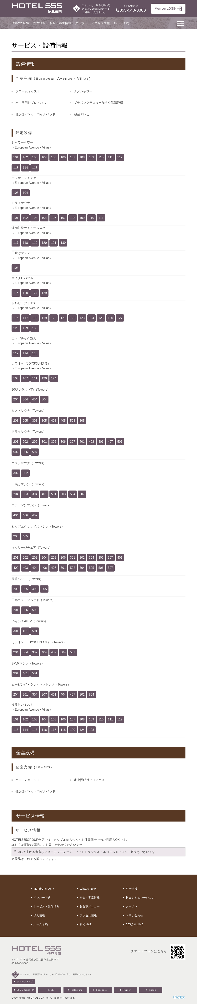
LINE (51, 990)
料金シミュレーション (140, 897)
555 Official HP (25, 990)
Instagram (76, 990)
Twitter (127, 990)
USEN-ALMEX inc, (38, 997)
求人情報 (39, 915)
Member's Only (43, 888)
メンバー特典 (42, 897)
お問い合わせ (134, 915)
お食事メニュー (90, 906)
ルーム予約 (121, 23)
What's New (21, 23)
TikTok (152, 990)
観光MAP (86, 924)
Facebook (101, 990)
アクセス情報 (100, 23)
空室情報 (39, 23)
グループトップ (25, 981)
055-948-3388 (20, 963)
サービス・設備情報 (46, 906)
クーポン (81, 23)
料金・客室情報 (60, 23)
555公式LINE (134, 924)
